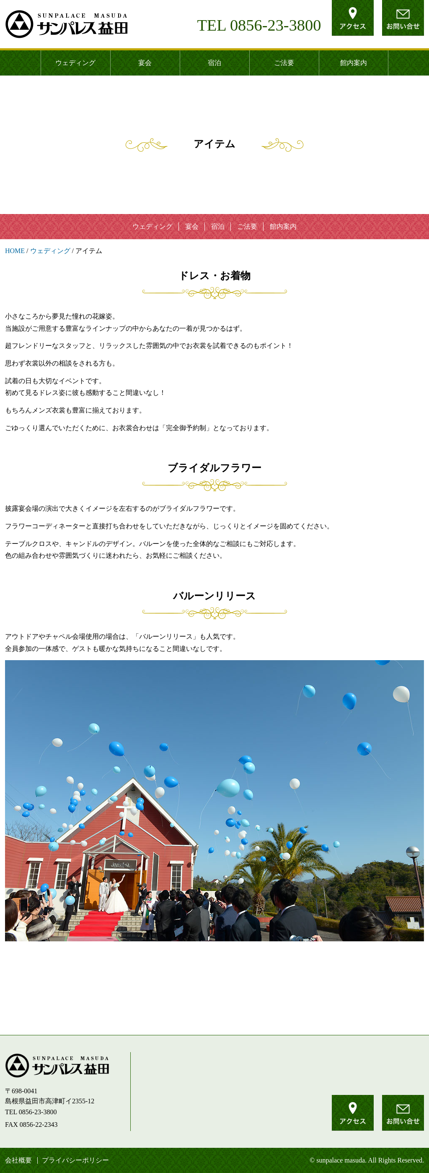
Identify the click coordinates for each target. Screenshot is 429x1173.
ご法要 (284, 62)
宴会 (145, 62)
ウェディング (75, 62)
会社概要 (18, 1160)
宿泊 (214, 62)
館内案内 (353, 62)
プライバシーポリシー (75, 1160)
